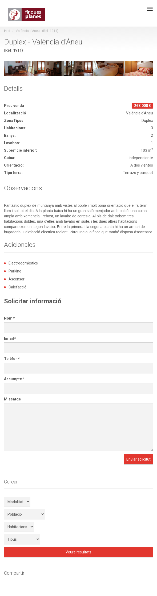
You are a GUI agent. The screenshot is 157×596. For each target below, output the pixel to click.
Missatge (12, 399)
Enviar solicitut (138, 459)
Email (9, 338)
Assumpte (13, 379)
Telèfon (11, 359)
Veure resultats (78, 552)
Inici (7, 31)
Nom (9, 318)
